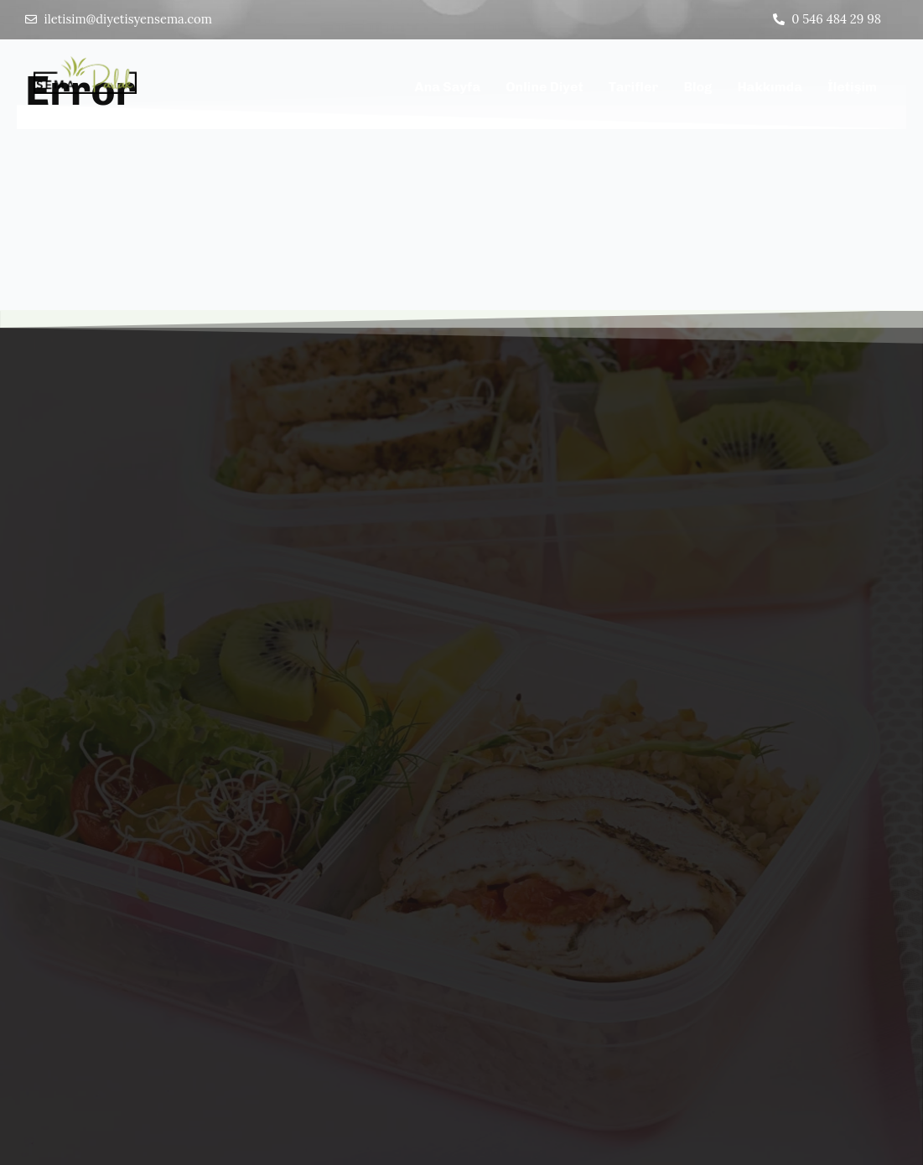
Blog (697, 88)
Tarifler (634, 88)
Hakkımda (769, 88)
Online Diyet (544, 88)
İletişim (852, 88)
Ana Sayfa (448, 88)
